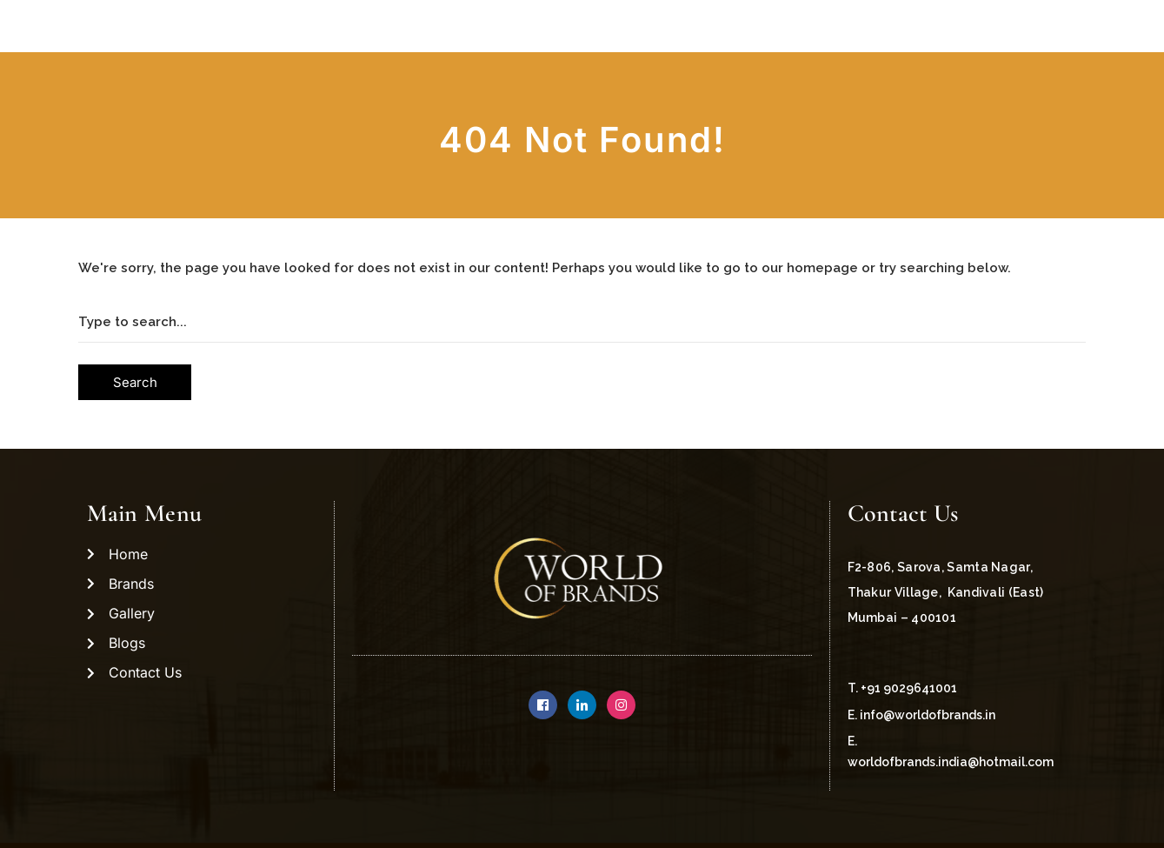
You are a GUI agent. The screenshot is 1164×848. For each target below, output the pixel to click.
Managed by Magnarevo (987, 818)
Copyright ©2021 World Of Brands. (206, 818)
